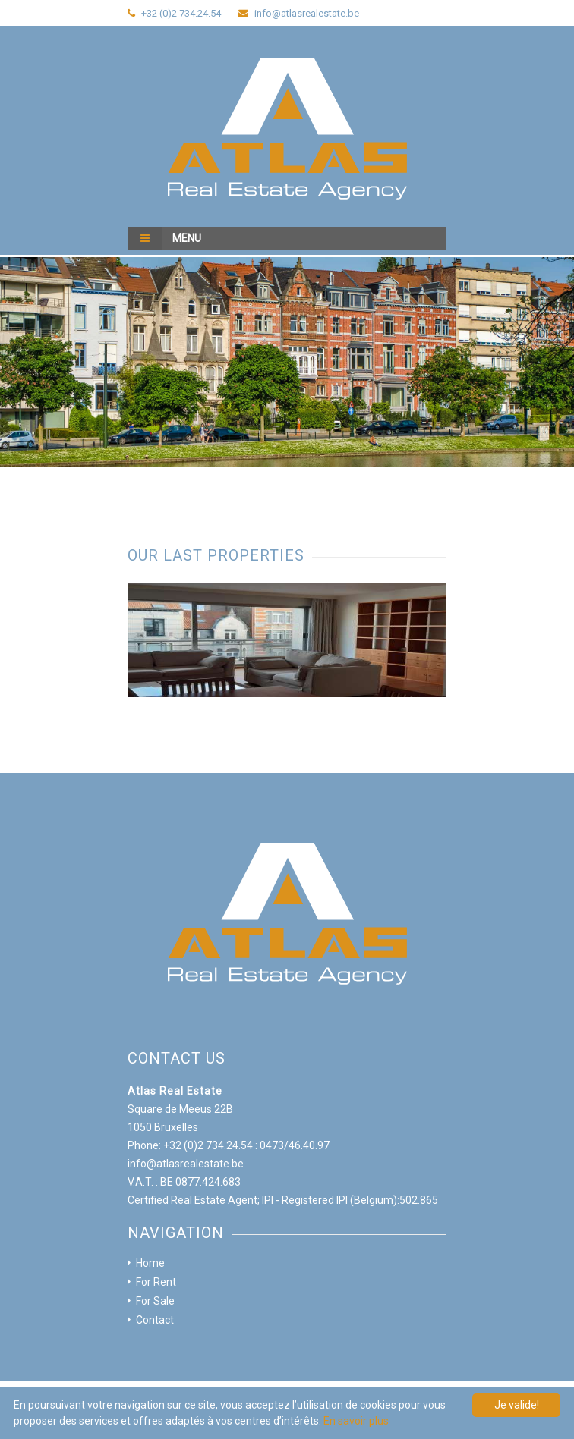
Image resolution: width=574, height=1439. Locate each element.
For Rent (156, 1282)
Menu (164, 238)
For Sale (155, 1301)
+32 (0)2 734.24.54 (181, 13)
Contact (155, 1320)
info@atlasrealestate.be (306, 13)
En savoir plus (356, 1421)
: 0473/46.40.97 (292, 1145)
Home (150, 1263)
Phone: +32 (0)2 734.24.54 (190, 1145)
